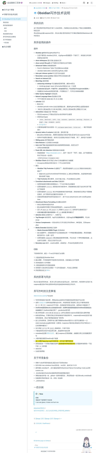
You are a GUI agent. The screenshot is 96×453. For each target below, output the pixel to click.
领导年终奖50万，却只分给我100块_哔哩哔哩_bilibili (52, 411)
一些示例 (6, 42)
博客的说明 (50, 333)
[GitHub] (84, 2)
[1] (60, 168)
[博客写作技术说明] (41, 446)
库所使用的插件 (8, 25)
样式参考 (43, 125)
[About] (63, 2)
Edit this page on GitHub (42, 440)
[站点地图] (88, 446)
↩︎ (61, 419)
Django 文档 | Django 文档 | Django (48, 419)
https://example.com (54, 153)
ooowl (37, 18)
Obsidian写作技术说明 (11, 19)
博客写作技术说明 (10, 14)
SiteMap (55, 3)
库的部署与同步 (8, 34)
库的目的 (6, 22)
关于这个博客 (8, 10)
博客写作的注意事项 (40, 296)
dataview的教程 (40, 408)
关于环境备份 (7, 40)
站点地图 (6, 47)
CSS (5, 31)
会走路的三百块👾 (35, 3)
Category (46, 3)
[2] (41, 170)
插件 (5, 28)
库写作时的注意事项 (9, 37)
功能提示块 (42, 302)
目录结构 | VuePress (43, 423)
